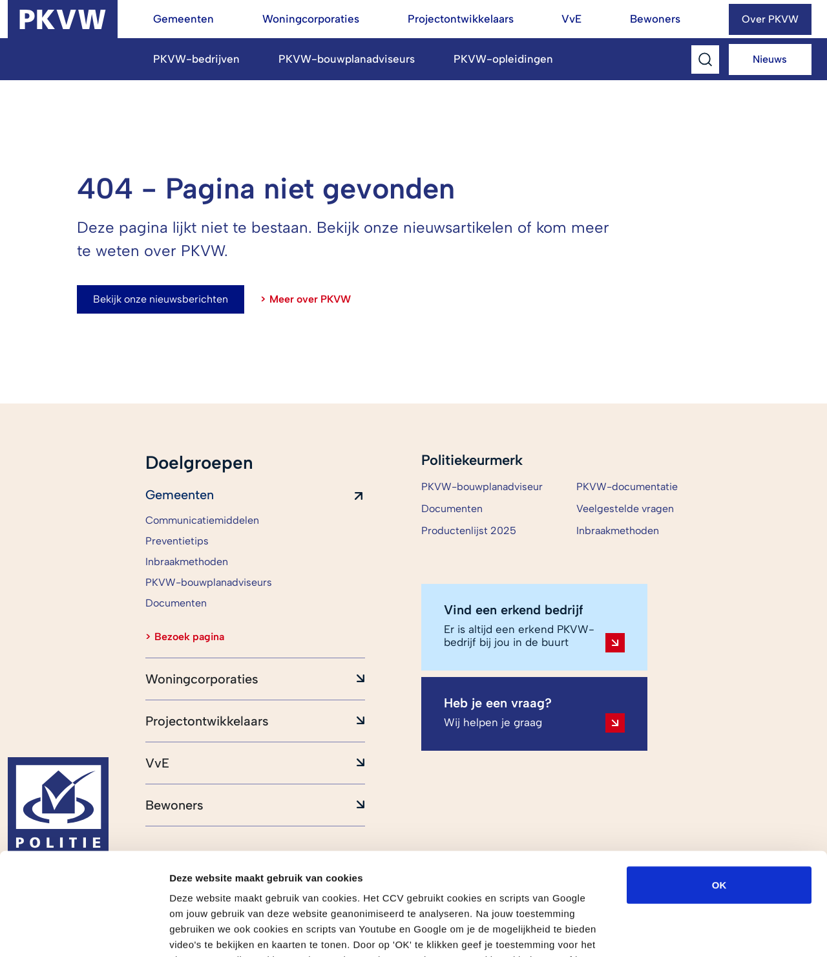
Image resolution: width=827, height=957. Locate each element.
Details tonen (698, 931)
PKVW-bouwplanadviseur (482, 486)
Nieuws (770, 59)
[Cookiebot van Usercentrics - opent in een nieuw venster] (83, 931)
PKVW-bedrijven (196, 58)
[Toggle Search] (705, 59)
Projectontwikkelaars (461, 18)
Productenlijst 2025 (468, 530)
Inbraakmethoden (617, 530)
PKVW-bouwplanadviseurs (346, 58)
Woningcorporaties (310, 18)
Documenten (452, 508)
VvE (571, 18)
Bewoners (655, 18)
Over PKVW (770, 19)
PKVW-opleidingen (503, 58)
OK (719, 788)
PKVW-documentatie (627, 486)
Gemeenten (183, 18)
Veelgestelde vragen (625, 508)
